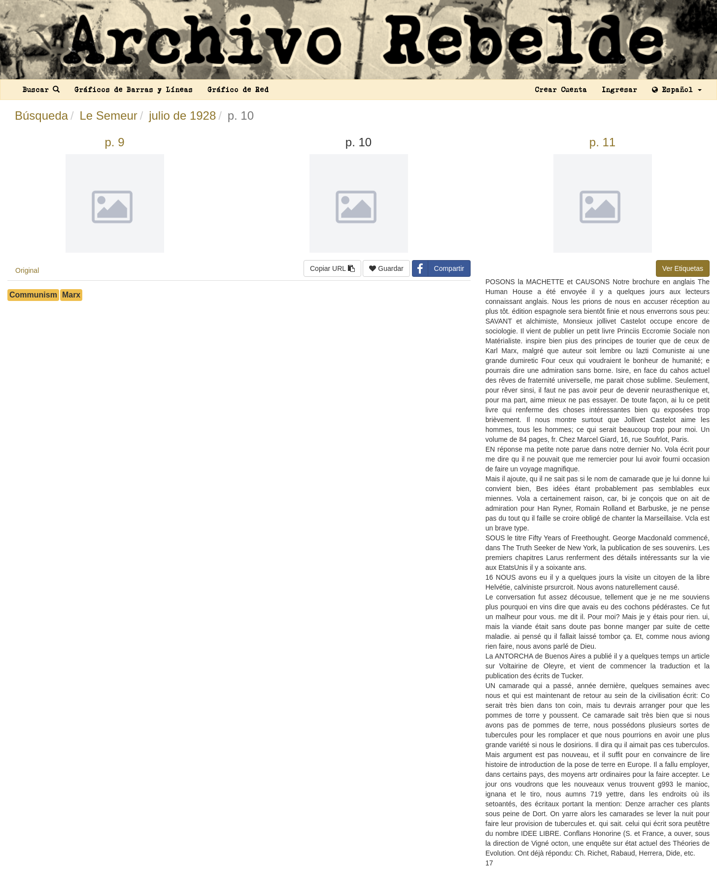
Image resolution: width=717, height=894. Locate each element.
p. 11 (602, 142)
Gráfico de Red (238, 90)
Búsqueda (41, 115)
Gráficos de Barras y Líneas (133, 90)
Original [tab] (27, 270)
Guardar (386, 268)
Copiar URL (332, 268)
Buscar (41, 90)
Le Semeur (108, 115)
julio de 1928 (182, 115)
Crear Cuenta (561, 90)
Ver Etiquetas (682, 268)
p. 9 (114, 142)
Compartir (438, 268)
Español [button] (677, 90)
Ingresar (619, 90)
